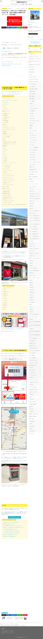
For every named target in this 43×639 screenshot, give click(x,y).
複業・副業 (32, 98)
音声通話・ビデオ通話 (32, 416)
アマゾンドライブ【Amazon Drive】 (34, 322)
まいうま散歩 (32, 86)
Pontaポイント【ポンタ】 (34, 248)
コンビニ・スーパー (32, 130)
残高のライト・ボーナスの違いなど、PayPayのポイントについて (13, 527)
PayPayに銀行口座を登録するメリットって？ (10, 529)
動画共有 (31, 406)
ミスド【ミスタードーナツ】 (34, 120)
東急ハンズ (5, 186)
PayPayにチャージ (14, 328)
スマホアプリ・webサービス (33, 277)
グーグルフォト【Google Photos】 (34, 335)
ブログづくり (30, 433)
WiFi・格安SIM (31, 53)
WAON (31, 265)
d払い (31, 208)
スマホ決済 (31, 203)
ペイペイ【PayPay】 (4, 8)
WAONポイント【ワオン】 (34, 253)
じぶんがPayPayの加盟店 (16, 460)
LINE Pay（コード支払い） (7, 253)
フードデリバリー (32, 401)
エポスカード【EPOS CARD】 (35, 198)
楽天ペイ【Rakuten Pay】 (34, 238)
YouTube (32, 411)
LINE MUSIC (32, 426)
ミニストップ (32, 142)
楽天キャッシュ (32, 275)
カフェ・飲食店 (32, 101)
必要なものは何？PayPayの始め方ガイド (9, 536)
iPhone (31, 384)
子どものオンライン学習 (34, 362)
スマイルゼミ (32, 372)
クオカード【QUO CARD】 (34, 270)
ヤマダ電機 (5, 160)
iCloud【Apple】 (33, 340)
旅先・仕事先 (31, 174)
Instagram (32, 292)
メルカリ (32, 399)
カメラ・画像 (31, 181)
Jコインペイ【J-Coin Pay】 (34, 210)
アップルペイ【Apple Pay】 (34, 215)
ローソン (4, 100)
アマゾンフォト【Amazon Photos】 (34, 326)
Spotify (31, 428)
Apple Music (32, 421)
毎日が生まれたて (31, 37)
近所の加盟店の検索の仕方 (7, 65)
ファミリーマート (9, 251)
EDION (4, 148)
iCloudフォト (32, 345)
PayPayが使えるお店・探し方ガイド (9, 523)
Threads (31, 299)
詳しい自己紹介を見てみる (35, 42)
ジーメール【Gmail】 (33, 338)
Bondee (31, 287)
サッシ (14, 42)
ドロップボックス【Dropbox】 (35, 350)
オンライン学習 (32, 355)
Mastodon (32, 297)
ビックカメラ (5, 157)
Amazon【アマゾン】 (33, 389)
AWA (31, 423)
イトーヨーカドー (33, 135)
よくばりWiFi (31, 69)
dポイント (32, 243)
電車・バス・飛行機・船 (33, 176)
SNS (31, 280)
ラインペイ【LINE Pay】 (34, 236)
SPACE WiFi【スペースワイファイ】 (34, 62)
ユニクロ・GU (32, 164)
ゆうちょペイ (32, 213)
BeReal (31, 282)
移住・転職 (32, 96)
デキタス (31, 377)
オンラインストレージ (33, 316)
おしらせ (30, 74)
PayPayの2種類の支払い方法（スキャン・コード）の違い (12, 525)
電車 (31, 179)
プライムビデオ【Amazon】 (34, 314)
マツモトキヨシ (32, 154)
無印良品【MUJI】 (33, 169)
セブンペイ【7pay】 (33, 226)
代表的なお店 (3, 353)
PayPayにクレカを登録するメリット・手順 (10, 534)
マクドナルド (32, 118)
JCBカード (32, 191)
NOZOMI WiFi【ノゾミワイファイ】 (34, 58)
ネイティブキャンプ (33, 360)
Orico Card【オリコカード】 (34, 193)
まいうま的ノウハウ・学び (33, 81)
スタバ (31, 113)
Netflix (31, 309)
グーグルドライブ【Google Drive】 (34, 332)
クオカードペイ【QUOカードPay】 (34, 221)
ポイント (31, 241)
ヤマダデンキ (32, 157)
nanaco (31, 260)
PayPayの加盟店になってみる (14, 517)
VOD (30, 304)
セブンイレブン (33, 137)
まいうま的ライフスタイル (33, 79)
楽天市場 (31, 394)
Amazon (31, 319)
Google (31, 328)
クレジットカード (32, 186)
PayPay (7, 91)
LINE (31, 294)
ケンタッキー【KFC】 (33, 108)
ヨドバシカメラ (32, 159)
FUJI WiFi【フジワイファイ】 (34, 56)
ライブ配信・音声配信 (32, 404)
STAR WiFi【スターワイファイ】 (34, 64)
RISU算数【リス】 (33, 365)
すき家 (31, 103)
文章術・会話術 (32, 91)
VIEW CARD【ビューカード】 (35, 196)
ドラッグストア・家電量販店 (34, 147)
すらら (31, 367)
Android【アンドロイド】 (34, 382)
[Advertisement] (14, 35)
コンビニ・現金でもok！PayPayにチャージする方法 (11, 532)
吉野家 (31, 125)
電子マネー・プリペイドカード (34, 258)
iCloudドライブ (32, 343)
